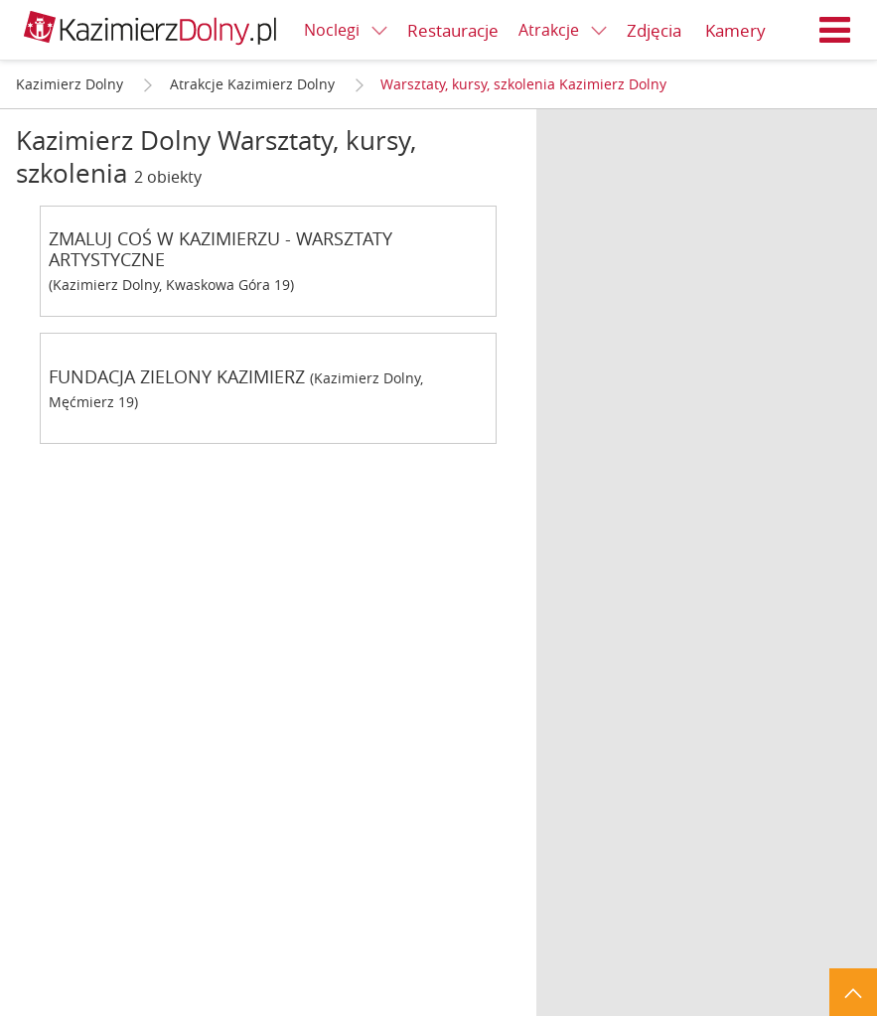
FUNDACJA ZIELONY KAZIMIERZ (177, 377)
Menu (835, 30)
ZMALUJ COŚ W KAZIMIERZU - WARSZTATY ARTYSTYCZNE (220, 249)
